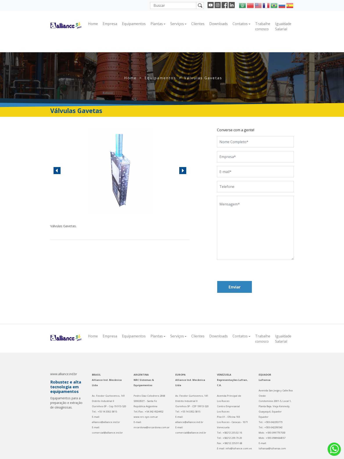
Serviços (177, 23)
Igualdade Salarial (283, 26)
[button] (57, 170)
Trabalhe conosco (262, 26)
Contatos (240, 23)
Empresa (110, 23)
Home (93, 23)
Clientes (197, 23)
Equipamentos (134, 23)
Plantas (156, 23)
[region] (120, 170)
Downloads (218, 23)
